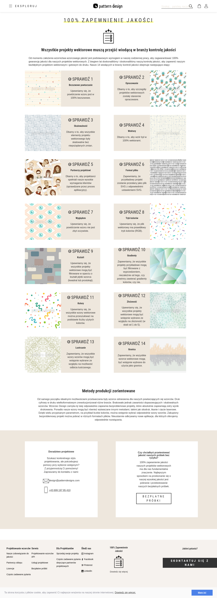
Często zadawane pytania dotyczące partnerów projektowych (68, 562)
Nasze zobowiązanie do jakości (17, 555)
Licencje (10, 568)
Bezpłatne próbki (154, 499)
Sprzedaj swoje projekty (67, 553)
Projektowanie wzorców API (42, 555)
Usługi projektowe (39, 562)
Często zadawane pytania (18, 574)
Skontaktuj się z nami (190, 563)
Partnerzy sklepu (14, 562)
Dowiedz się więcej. (125, 592)
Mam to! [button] (202, 592)
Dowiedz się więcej (119, 564)
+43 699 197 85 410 (60, 490)
